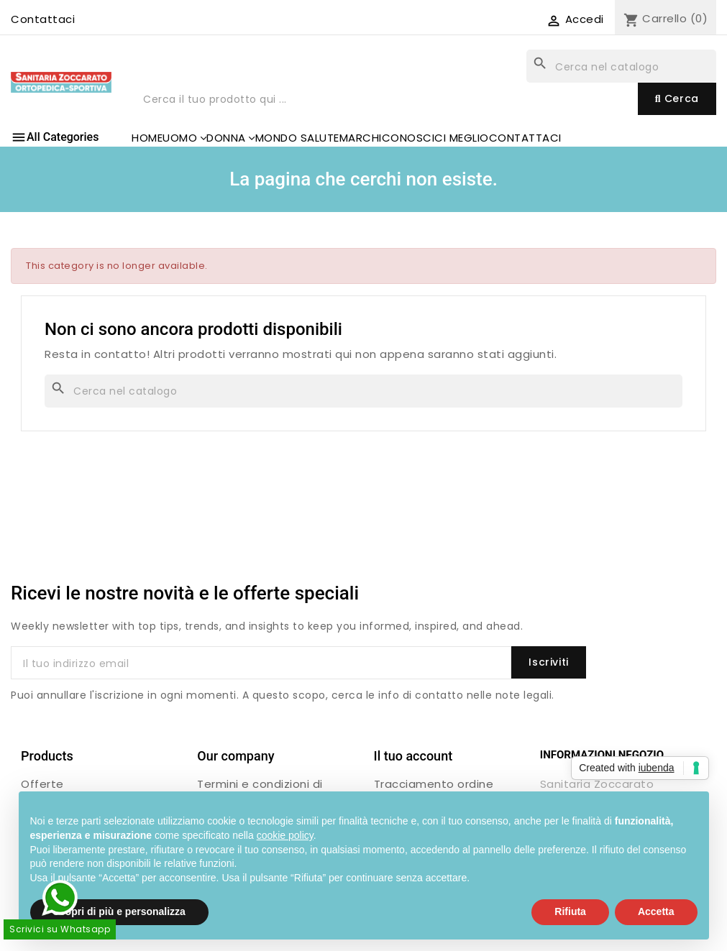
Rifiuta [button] (570, 911)
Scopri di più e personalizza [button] (119, 911)
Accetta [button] (656, 911)
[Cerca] (621, 66)
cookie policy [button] (285, 835)
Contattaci (43, 19)
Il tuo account (413, 755)
